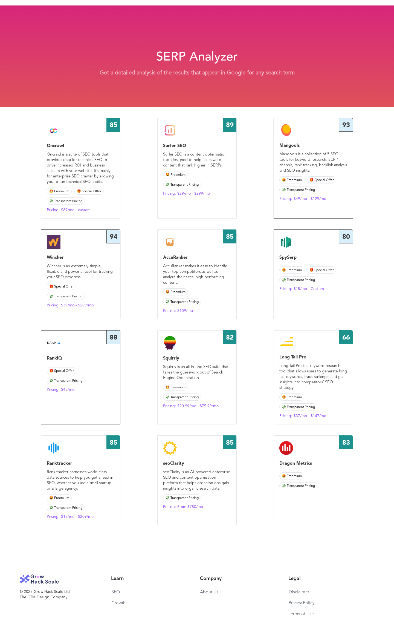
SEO (115, 592)
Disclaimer (299, 592)
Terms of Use (301, 614)
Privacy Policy (301, 603)
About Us (209, 592)
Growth (118, 603)
